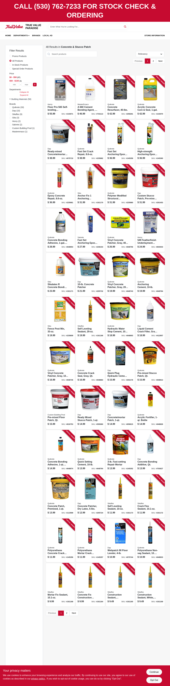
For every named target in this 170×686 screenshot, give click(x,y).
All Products (17, 61)
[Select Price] (35, 84)
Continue (154, 672)
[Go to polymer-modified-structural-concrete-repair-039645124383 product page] (120, 186)
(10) (16, 111)
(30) (18, 107)
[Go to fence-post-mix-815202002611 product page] (60, 319)
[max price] (26, 84)
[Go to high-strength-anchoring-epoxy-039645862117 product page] (150, 141)
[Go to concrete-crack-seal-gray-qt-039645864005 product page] (90, 363)
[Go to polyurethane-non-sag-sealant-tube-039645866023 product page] (150, 540)
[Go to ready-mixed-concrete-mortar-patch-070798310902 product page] (60, 141)
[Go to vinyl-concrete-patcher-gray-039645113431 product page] (60, 363)
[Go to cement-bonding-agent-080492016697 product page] (90, 97)
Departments (21, 35)
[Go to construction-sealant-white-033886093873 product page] (150, 585)
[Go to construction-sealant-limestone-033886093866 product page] (120, 585)
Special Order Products (22, 68)
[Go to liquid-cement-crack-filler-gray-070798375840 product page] (150, 319)
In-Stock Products (20, 65)
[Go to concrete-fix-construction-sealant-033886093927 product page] (90, 585)
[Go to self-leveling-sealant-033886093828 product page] (90, 319)
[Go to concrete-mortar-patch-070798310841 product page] (120, 407)
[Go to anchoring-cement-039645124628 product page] (150, 274)
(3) (15, 118)
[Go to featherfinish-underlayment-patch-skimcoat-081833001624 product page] (150, 230)
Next (160, 61)
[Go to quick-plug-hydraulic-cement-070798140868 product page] (120, 363)
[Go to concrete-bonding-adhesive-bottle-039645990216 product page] (60, 452)
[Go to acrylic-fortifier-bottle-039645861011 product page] (150, 407)
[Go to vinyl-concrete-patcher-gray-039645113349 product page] (120, 230)
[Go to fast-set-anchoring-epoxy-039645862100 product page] (120, 141)
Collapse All (24, 92)
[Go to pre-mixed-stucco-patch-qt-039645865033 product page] (150, 363)
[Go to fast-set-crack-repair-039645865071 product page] (90, 141)
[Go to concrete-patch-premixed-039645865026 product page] (60, 496)
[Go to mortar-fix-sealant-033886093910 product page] (60, 585)
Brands (36, 35)
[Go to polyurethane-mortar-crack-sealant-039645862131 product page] (90, 540)
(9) (17, 114)
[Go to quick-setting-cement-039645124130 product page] (90, 452)
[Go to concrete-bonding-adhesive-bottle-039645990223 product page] (60, 230)
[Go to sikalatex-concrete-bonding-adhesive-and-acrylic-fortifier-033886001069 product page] (60, 274)
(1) (23, 128)
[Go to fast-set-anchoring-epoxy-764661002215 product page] (90, 230)
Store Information (154, 35)
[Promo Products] (10, 56)
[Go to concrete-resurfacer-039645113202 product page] (120, 97)
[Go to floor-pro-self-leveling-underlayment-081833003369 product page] (60, 97)
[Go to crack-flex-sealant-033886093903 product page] (150, 496)
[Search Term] (88, 27)
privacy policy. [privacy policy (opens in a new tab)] (38, 678)
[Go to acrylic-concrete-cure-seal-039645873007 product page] (150, 97)
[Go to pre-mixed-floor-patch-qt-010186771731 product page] (60, 407)
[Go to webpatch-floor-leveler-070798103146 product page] (120, 540)
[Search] (125, 26)
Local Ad (47, 35)
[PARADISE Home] (14, 27)
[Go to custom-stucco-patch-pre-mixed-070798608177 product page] (150, 186)
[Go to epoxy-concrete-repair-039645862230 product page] (60, 186)
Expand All (24, 95)
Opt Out (154, 680)
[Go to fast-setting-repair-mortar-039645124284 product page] (120, 452)
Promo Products (19, 56)
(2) (16, 121)
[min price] (14, 84)
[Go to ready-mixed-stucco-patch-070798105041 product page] (90, 407)
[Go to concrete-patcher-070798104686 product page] (90, 274)
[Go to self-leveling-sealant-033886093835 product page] (120, 496)
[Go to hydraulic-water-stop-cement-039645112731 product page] (120, 319)
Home (8, 35)
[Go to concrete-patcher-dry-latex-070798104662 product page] (90, 496)
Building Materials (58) (21, 99)
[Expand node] (10, 99)
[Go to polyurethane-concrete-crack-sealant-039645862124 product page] (60, 540)
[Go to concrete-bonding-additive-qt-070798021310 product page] (150, 452)
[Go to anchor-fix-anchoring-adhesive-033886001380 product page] (90, 186)
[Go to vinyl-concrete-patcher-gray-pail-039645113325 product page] (120, 274)
